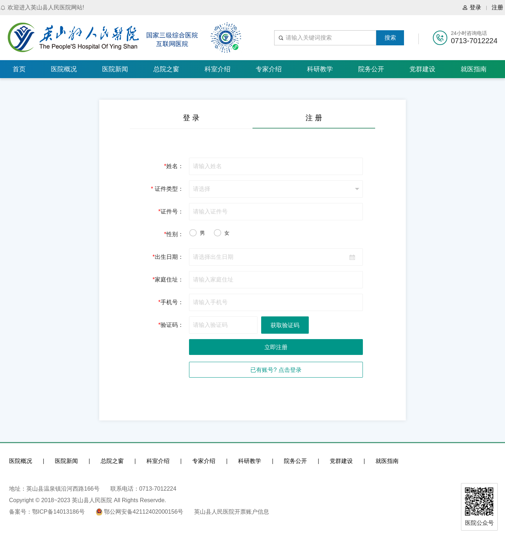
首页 (19, 69)
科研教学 (320, 69)
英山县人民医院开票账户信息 (231, 512)
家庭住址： (168, 279)
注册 (497, 7)
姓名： (174, 166)
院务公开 (371, 69)
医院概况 (64, 69)
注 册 (314, 118)
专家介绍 (269, 69)
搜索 (390, 38)
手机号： (171, 302)
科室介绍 (217, 69)
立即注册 (275, 347)
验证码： (171, 325)
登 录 (191, 118)
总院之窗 (166, 69)
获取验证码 (285, 325)
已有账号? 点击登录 (275, 370)
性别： (174, 234)
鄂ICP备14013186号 (58, 512)
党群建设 (422, 69)
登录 (471, 7)
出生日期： (168, 257)
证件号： (171, 211)
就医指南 (474, 69)
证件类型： (167, 189)
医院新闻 (115, 69)
